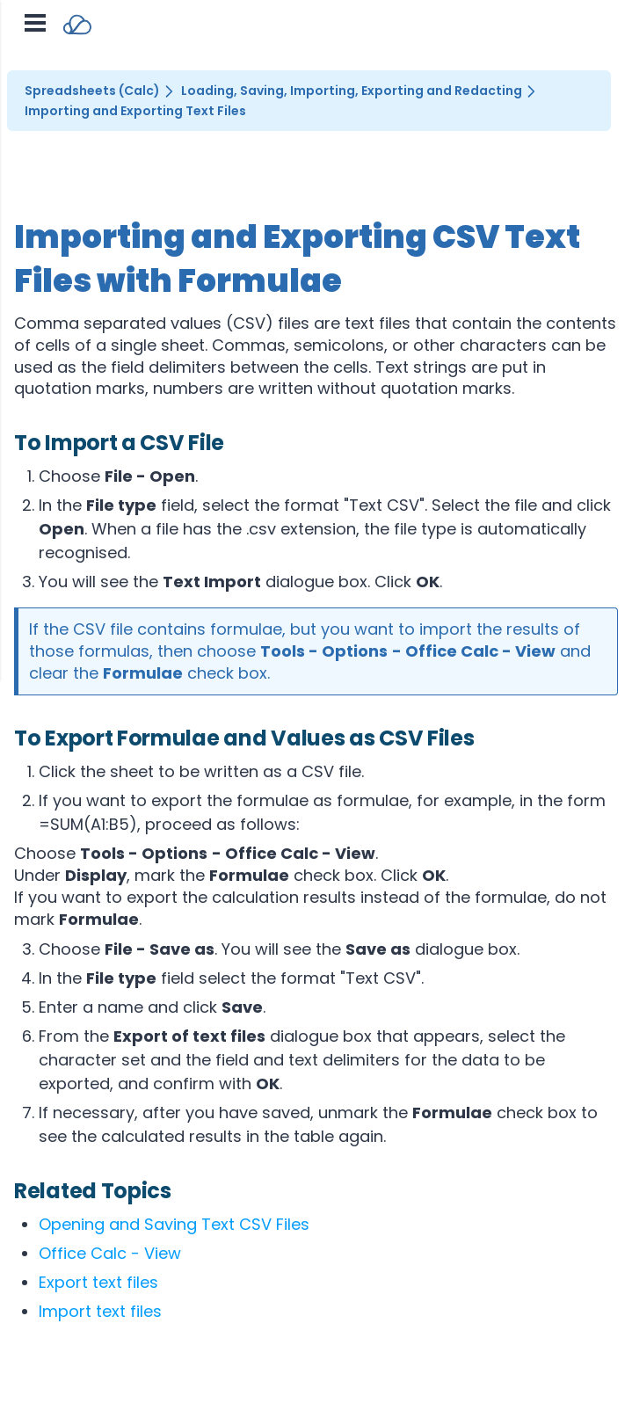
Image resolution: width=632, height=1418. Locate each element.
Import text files (100, 1311)
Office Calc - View (110, 1253)
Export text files (98, 1282)
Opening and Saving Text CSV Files (174, 1224)
